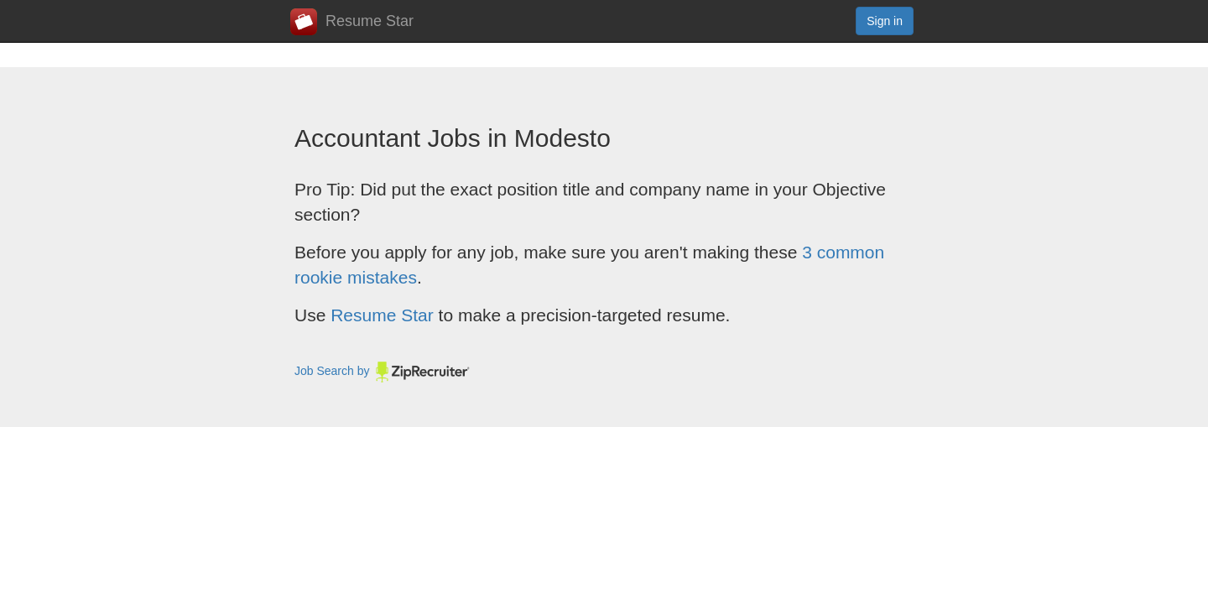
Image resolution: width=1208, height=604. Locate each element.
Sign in (885, 21)
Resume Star (352, 21)
